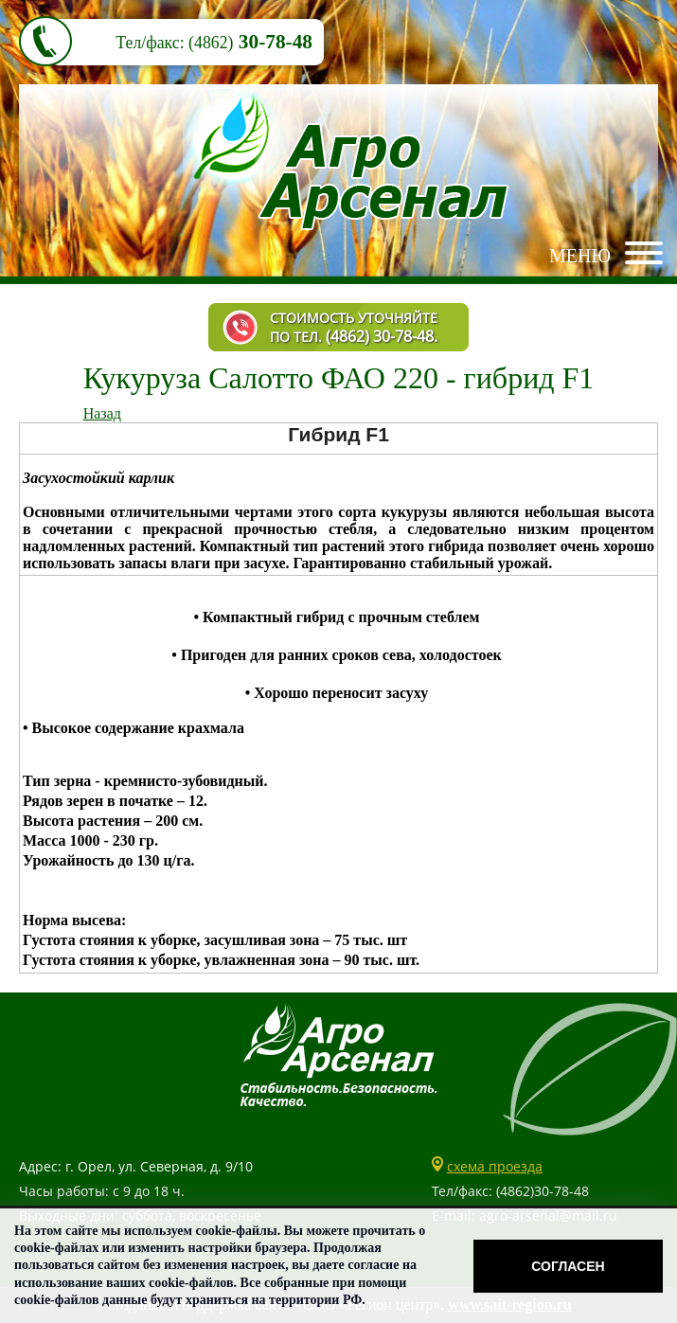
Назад (102, 413)
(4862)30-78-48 (542, 1191)
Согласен (567, 1266)
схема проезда (495, 1166)
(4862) (210, 42)
